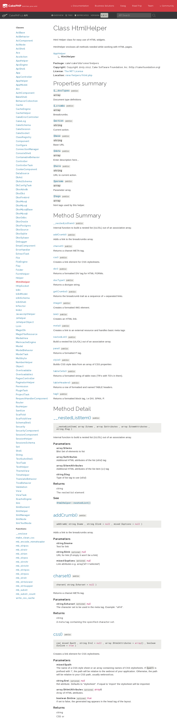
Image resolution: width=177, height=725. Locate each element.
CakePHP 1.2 (15, 15)
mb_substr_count (26, 594)
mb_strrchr (22, 562)
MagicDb (21, 330)
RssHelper (22, 406)
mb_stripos (22, 546)
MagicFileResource (27, 334)
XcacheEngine (24, 499)
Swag (123, 6)
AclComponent (24, 40)
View (19, 491)
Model (19, 346)
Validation (21, 487)
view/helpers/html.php (78, 75)
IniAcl (19, 310)
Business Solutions (104, 6)
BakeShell (21, 97)
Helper (20, 278)
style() (57, 360)
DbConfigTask (24, 185)
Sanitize (20, 410)
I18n (18, 290)
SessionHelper (24, 439)
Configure (21, 145)
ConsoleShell (23, 153)
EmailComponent (26, 246)
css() (56, 257)
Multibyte (21, 358)
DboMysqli (22, 213)
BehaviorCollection (27, 101)
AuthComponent (25, 93)
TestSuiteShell (24, 459)
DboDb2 (20, 193)
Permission (22, 386)
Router (20, 402)
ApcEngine (22, 65)
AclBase (20, 32)
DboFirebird (22, 197)
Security (21, 426)
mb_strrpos (22, 574)
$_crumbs (59, 105)
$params (58, 181)
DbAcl (19, 177)
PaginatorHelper (25, 382)
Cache (19, 105)
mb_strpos (22, 558)
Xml (18, 503)
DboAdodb (22, 189)
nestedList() (60, 337)
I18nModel (22, 294)
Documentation (80, 6)
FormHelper (23, 274)
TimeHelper (23, 475)
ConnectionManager (27, 149)
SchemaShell (23, 422)
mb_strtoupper (24, 586)
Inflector (21, 306)
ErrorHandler (23, 250)
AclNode (21, 44)
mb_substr (22, 590)
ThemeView (23, 471)
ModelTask (22, 354)
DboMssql (21, 201)
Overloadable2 (24, 374)
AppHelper (22, 81)
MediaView (22, 338)
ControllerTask (24, 165)
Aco (18, 52)
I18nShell (21, 302)
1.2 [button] (104, 15)
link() (56, 314)
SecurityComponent (27, 430)
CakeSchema (23, 125)
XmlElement (23, 507)
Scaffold (21, 414)
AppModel (22, 85)
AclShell (20, 48)
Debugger (21, 241)
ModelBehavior (24, 350)
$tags (57, 196)
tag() (56, 394)
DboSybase (22, 237)
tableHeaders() (61, 382)
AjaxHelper (22, 61)
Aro (18, 89)
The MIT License (73, 71)
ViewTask (21, 495)
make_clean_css (25, 537)
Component (22, 141)
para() (56, 348)
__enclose (21, 533)
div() (55, 269)
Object (20, 366)
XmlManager (23, 515)
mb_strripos (23, 570)
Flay (18, 266)
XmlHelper (22, 511)
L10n (18, 326)
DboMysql (21, 205)
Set (18, 447)
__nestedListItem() (64, 223)
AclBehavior (23, 36)
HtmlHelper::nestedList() (74, 502)
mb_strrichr (22, 566)
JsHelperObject (25, 322)
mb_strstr (21, 578)
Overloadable (24, 370)
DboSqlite (21, 233)
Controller (22, 161)
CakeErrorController (27, 117)
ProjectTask (22, 394)
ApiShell (20, 69)
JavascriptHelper (25, 314)
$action (59, 120)
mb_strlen (21, 554)
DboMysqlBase (24, 209)
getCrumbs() (60, 291)
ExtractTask (22, 254)
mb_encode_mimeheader (30, 542)
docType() (59, 280)
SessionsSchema (25, 443)
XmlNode (21, 519)
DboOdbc (21, 217)
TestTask (21, 463)
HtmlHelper (23, 282)
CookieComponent (26, 169)
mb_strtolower (24, 582)
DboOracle (22, 221)
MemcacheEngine (26, 342)
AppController (24, 77)
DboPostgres (23, 225)
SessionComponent (27, 434)
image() (57, 303)
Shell (19, 451)
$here (57, 166)
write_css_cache (25, 598)
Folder (19, 270)
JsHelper (21, 318)
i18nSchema (23, 298)
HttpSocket (22, 286)
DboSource (22, 229)
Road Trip (137, 6)
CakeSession (23, 129)
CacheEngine (23, 109)
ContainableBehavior (28, 157)
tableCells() (60, 371)
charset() (58, 246)
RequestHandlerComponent (32, 398)
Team (151, 6)
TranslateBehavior (26, 479)
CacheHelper (23, 113)
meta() (57, 325)
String (19, 455)
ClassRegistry (24, 137)
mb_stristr (22, 550)
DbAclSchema (24, 181)
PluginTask (22, 390)
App (18, 73)
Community (167, 6)
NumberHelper (24, 362)
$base (57, 135)
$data (57, 150)
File (18, 258)
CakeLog (21, 121)
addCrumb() (60, 234)
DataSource (22, 173)
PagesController (25, 378)
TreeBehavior (23, 483)
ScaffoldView (24, 418)
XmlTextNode (24, 523)
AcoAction (22, 57)
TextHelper (22, 467)
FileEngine (22, 262)
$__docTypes (62, 90)
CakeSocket (23, 133)
